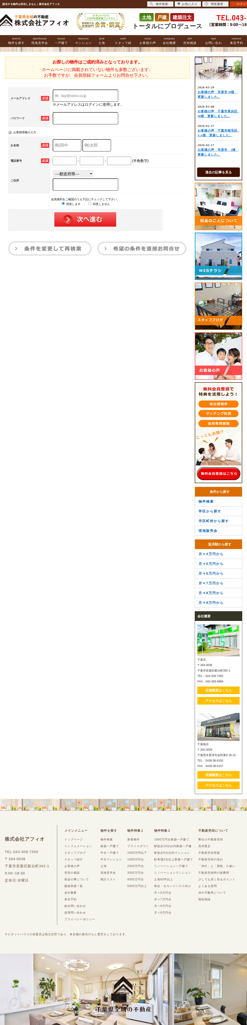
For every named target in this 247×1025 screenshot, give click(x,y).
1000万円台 (135, 859)
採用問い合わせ (75, 912)
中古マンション (111, 859)
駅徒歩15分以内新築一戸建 (173, 846)
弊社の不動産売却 (210, 839)
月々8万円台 (162, 906)
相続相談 (204, 899)
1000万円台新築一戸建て (171, 839)
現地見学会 (39, 41)
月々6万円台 (162, 892)
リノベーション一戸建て (171, 866)
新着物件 (133, 839)
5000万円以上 (137, 886)
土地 (101, 41)
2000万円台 (135, 866)
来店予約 (236, 41)
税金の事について (76, 879)
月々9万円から (211, 603)
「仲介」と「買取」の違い (216, 866)
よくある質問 (207, 886)
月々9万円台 (162, 912)
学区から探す (210, 511)
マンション (83, 41)
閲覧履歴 (214, 4)
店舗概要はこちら (218, 690)
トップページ (73, 839)
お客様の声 (147, 41)
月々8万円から (211, 593)
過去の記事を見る (218, 172)
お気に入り (187, 4)
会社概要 (169, 41)
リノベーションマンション (172, 872)
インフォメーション (78, 846)
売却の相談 (72, 872)
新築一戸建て (109, 846)
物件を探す (16, 41)
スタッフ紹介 (123, 43)
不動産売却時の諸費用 (213, 872)
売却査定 (204, 846)
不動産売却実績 (209, 852)
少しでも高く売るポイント (216, 879)
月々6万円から (211, 573)
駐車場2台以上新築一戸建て (173, 859)
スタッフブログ (75, 852)
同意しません (99, 204)
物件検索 (206, 501)
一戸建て (61, 41)
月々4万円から (211, 554)
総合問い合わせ (75, 906)
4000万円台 (135, 879)
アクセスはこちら (218, 701)
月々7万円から (211, 583)
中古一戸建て (109, 852)
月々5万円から (211, 564)
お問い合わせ (213, 43)
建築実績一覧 (73, 886)
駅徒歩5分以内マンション (172, 852)
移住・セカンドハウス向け (172, 886)
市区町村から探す (214, 521)
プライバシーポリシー (79, 919)
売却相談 (190, 41)
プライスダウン (138, 846)
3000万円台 (135, 872)
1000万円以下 (137, 852)
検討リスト (108, 879)
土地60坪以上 (163, 879)
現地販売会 (208, 531)
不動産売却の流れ (210, 859)
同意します (71, 204)
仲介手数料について (212, 892)
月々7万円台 (162, 899)
